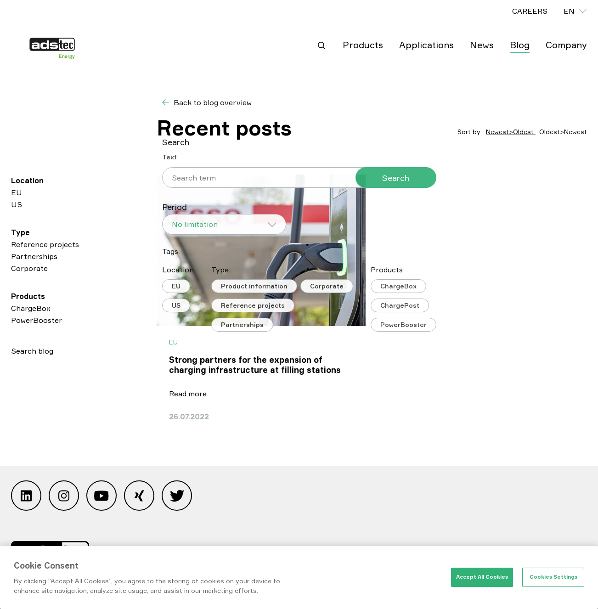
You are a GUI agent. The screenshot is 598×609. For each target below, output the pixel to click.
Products (363, 45)
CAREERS (529, 11)
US (16, 204)
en (569, 11)
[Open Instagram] (64, 497)
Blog (520, 45)
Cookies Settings (553, 577)
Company (566, 45)
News (482, 45)
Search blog (32, 350)
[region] (299, 577)
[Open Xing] (139, 497)
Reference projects (45, 244)
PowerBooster (36, 320)
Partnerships (34, 256)
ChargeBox (31, 308)
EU (16, 192)
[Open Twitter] (177, 497)
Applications (426, 45)
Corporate (29, 268)
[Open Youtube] (101, 497)
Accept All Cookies (482, 577)
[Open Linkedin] (26, 497)
